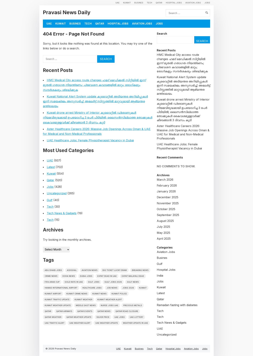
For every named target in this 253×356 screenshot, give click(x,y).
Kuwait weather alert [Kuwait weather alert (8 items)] (109, 299)
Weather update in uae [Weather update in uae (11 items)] (135, 323)
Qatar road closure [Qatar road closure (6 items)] (126, 311)
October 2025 (166, 209)
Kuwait (127, 2)
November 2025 (168, 203)
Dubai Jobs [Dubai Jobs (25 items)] (86, 276)
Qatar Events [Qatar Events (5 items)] (84, 311)
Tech (149, 2)
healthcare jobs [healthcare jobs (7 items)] (92, 288)
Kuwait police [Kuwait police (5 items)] (119, 293)
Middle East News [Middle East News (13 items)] (86, 305)
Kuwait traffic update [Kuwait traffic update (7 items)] (57, 299)
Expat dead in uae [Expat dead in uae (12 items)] (107, 276)
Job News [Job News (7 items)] (112, 288)
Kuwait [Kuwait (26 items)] (143, 288)
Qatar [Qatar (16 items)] (48, 311)
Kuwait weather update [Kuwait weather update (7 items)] (58, 305)
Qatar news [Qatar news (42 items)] (103, 311)
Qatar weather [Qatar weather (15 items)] (53, 317)
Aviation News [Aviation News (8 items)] (89, 270)
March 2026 (165, 179)
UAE (117, 2)
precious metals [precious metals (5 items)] (132, 305)
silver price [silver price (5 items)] (102, 317)
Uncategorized (57, 193)
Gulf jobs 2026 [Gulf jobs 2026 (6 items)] (113, 282)
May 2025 (163, 232)
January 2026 (166, 191)
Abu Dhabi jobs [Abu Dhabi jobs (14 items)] (53, 270)
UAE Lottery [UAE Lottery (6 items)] (136, 317)
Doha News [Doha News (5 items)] (68, 276)
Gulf (49, 200)
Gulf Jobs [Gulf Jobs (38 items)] (93, 282)
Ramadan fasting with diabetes (177, 305)
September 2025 (168, 215)
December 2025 (167, 197)
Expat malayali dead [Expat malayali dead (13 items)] (133, 276)
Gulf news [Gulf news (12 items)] (133, 282)
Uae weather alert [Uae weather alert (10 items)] (79, 323)
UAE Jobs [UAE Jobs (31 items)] (119, 317)
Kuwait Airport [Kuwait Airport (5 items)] (53, 293)
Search (162, 33)
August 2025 (165, 221)
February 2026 (167, 185)
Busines (138, 2)
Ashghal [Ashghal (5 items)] (72, 270)
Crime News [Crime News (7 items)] (51, 276)
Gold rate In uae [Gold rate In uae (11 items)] (74, 282)
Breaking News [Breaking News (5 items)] (140, 270)
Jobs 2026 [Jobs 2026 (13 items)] (128, 288)
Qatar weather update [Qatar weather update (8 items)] (78, 317)
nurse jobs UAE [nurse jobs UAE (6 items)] (109, 305)
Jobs (207, 2)
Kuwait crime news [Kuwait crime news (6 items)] (76, 293)
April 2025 (164, 238)
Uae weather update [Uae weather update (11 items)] (106, 323)
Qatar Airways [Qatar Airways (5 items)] (64, 311)
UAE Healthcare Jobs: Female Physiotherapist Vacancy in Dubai (90, 140)
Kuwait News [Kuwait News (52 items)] (99, 293)
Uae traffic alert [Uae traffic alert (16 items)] (54, 323)
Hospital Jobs (174, 2)
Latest (51, 167)
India (160, 275)
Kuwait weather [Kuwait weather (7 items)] (83, 299)
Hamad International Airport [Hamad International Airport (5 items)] (61, 288)
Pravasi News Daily (66, 12)
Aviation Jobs (193, 2)
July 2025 (163, 226)
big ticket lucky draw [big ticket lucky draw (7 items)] (114, 270)
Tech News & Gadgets (62, 213)
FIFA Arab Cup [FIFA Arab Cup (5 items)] (52, 282)
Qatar (159, 2)
